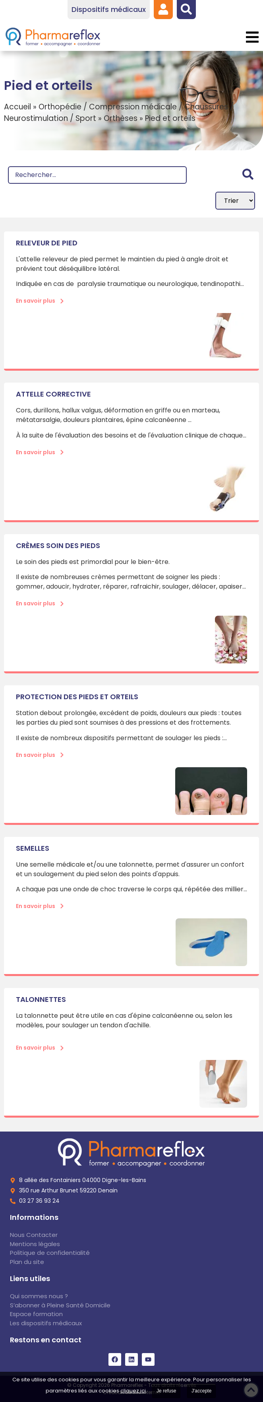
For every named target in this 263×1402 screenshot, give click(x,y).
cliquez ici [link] (133, 1390)
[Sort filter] (235, 201)
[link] (163, 9)
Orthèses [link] (120, 118)
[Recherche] (97, 175)
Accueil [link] (17, 106)
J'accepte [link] (201, 1391)
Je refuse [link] (166, 1391)
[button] (252, 37)
